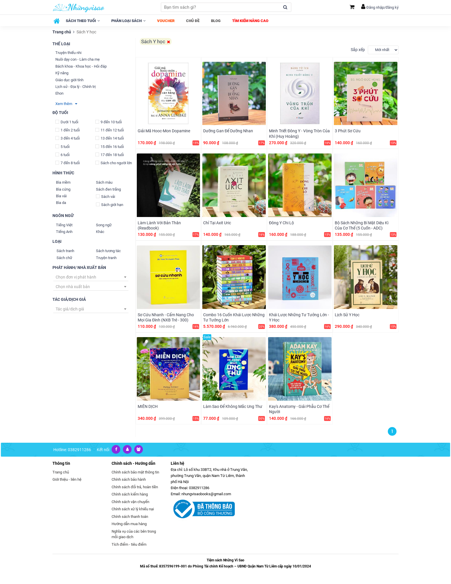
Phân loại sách (128, 21)
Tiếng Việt (64, 225)
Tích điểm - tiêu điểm (129, 544)
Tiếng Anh (64, 231)
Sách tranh (65, 251)
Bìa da (61, 202)
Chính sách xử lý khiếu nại (133, 508)
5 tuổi (62, 146)
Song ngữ (104, 225)
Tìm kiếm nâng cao (250, 21)
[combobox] (90, 277)
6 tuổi (62, 155)
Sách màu (104, 182)
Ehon (59, 93)
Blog (216, 21)
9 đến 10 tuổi (108, 122)
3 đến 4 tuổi (67, 138)
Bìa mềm (63, 182)
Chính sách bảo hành (129, 479)
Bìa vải (61, 196)
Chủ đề (192, 21)
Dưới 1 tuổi (66, 122)
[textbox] (90, 277)
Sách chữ (64, 258)
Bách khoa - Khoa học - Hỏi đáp (81, 66)
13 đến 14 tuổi (109, 138)
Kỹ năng (61, 73)
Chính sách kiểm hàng (130, 493)
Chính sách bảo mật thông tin (135, 471)
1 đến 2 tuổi (67, 130)
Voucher (165, 21)
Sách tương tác (108, 251)
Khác (100, 231)
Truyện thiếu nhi (68, 52)
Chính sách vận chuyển (130, 501)
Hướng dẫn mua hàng (129, 523)
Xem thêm (66, 104)
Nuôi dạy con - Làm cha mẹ (77, 59)
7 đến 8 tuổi (67, 163)
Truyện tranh (106, 258)
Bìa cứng (63, 189)
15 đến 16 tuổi (109, 146)
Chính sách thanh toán (130, 516)
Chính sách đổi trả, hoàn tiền (135, 486)
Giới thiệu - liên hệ (66, 479)
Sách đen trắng (108, 189)
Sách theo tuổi (83, 21)
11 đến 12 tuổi (109, 130)
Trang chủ (61, 32)
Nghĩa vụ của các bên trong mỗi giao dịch (134, 534)
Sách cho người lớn (113, 163)
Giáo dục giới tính (69, 80)
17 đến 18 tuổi (109, 155)
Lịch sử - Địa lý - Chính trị (75, 86)
